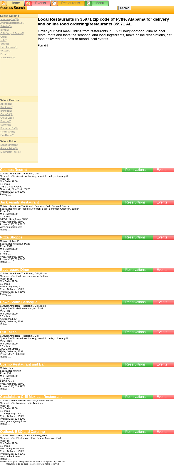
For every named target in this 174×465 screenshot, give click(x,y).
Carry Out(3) (6, 114)
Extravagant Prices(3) (10, 152)
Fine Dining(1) (7, 135)
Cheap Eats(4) (7, 118)
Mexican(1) (5, 51)
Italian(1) (4, 44)
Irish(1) (3, 40)
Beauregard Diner (14, 269)
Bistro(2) (4, 30)
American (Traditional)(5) (12, 23)
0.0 (9, 194)
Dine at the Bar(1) (9, 128)
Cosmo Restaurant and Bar (22, 364)
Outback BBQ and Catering (22, 432)
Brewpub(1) (6, 111)
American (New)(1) (9, 19)
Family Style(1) (7, 132)
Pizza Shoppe (11, 237)
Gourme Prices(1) (9, 148)
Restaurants (70, 3)
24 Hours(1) (6, 104)
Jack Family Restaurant (19, 202)
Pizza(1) (4, 54)
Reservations (135, 170)
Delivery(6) (5, 125)
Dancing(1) (5, 121)
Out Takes (8, 332)
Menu (99, 3)
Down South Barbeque (18, 302)
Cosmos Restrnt (13, 170)
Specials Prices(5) (9, 145)
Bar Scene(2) (6, 107)
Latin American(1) (8, 47)
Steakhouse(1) (7, 57)
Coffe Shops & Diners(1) (12, 33)
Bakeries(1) (6, 26)
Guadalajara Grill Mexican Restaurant (31, 397)
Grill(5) (3, 37)
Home (15, 3)
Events (40, 3)
